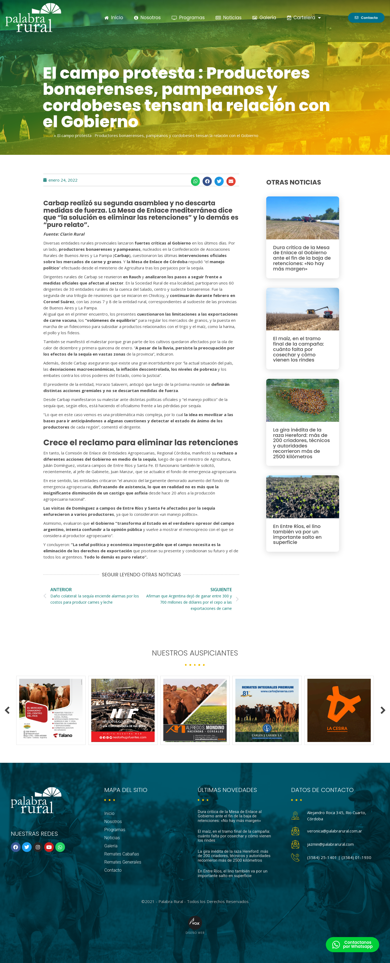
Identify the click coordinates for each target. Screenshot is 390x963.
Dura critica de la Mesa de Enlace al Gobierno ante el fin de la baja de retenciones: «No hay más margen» (302, 258)
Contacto (113, 870)
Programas (188, 17)
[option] (51, 710)
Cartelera (304, 18)
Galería (264, 17)
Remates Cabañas (121, 854)
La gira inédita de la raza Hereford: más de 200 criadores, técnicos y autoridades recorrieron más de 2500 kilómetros (301, 443)
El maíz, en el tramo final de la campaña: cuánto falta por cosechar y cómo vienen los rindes (298, 349)
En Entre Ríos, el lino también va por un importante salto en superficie (297, 534)
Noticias (229, 17)
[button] (195, 181)
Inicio (113, 17)
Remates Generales (122, 862)
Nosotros (147, 17)
